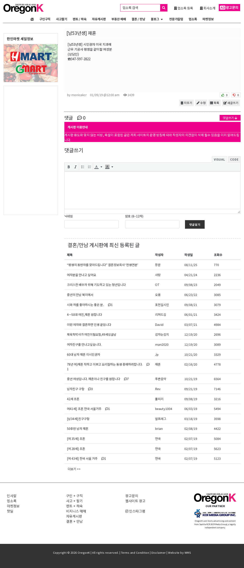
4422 (217, 428)
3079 (217, 304)
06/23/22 (190, 294)
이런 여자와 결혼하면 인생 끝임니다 (89, 324)
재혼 (158, 364)
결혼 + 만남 (74, 521)
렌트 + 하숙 (74, 505)
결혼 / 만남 (138, 19)
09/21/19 (190, 388)
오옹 (158, 294)
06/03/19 (190, 408)
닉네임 (68, 216)
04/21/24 (190, 274)
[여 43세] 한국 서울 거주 (86, 458)
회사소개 (207, 8)
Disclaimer (158, 552)
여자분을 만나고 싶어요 (81, 274)
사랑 (158, 274)
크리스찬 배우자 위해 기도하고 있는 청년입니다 (96, 284)
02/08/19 (190, 428)
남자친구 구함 (80, 388)
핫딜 (10, 511)
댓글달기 (194, 225)
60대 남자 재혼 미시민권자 (83, 354)
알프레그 (160, 418)
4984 (217, 324)
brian (159, 428)
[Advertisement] (31, 150)
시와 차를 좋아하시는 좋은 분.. (90, 304)
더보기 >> (74, 469)
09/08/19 (190, 399)
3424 (217, 314)
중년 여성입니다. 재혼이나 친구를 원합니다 (98, 378)
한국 (158, 438)
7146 (217, 388)
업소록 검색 (145, 7)
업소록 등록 (183, 8)
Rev (158, 388)
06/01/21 (190, 314)
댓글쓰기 (230, 118)
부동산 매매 (118, 19)
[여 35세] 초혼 (76, 438)
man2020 (162, 344)
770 (216, 264)
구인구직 (44, 19)
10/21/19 (190, 378)
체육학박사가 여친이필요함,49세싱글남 (91, 334)
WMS (188, 552)
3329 (217, 354)
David (159, 324)
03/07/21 (190, 324)
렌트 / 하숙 (79, 19)
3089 (217, 344)
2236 (217, 274)
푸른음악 (160, 378)
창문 (158, 264)
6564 (217, 378)
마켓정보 (208, 19)
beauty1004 (163, 408)
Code (234, 159)
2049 (217, 284)
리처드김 (160, 314)
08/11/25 (190, 264)
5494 (217, 408)
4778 (217, 364)
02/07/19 (190, 438)
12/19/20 (190, 334)
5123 (217, 458)
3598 (217, 418)
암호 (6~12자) (134, 216)
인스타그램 (135, 511)
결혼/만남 (78, 245)
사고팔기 (61, 19)
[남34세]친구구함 (78, 418)
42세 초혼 (73, 399)
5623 (217, 448)
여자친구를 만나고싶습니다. (84, 344)
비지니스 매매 (76, 511)
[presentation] (68, 166)
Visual (219, 159)
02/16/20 (190, 364)
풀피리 (159, 399)
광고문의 (131, 495)
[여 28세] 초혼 (76, 448)
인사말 (11, 495)
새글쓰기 (230, 103)
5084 (217, 438)
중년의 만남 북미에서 (80, 294)
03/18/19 (190, 418)
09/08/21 (190, 304)
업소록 (193, 19)
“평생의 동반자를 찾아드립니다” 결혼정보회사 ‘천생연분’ (102, 264)
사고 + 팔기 (74, 500)
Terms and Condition (135, 552)
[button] (69, 167)
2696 (217, 334)
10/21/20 (190, 354)
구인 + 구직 (74, 495)
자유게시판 (99, 19)
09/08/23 (190, 284)
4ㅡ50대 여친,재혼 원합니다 (84, 314)
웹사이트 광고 (135, 500)
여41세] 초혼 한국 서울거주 (88, 408)
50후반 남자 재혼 (77, 428)
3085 (217, 294)
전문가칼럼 (176, 19)
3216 (217, 399)
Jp (156, 354)
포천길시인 (162, 304)
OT (157, 284)
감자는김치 (162, 334)
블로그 (155, 19)
